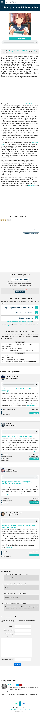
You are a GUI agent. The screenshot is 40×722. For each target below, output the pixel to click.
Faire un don (20, 291)
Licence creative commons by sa (29, 229)
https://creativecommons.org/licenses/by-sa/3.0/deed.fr (20, 321)
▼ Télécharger (20, 38)
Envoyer (17, 664)
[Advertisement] (20, 89)
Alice (34, 51)
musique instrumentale (31, 104)
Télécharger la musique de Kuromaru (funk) (17, 436)
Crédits (29, 709)
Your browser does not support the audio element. (20, 42)
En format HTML (20, 342)
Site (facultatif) (9, 633)
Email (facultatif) (8, 630)
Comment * (10, 637)
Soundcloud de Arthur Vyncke (29, 226)
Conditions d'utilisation (14, 709)
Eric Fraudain (11, 684)
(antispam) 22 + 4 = (7, 659)
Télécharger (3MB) (20, 279)
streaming (31, 185)
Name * (11, 626)
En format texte (20, 353)
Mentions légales (23, 709)
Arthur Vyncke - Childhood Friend (17, 51)
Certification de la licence (31, 233)
